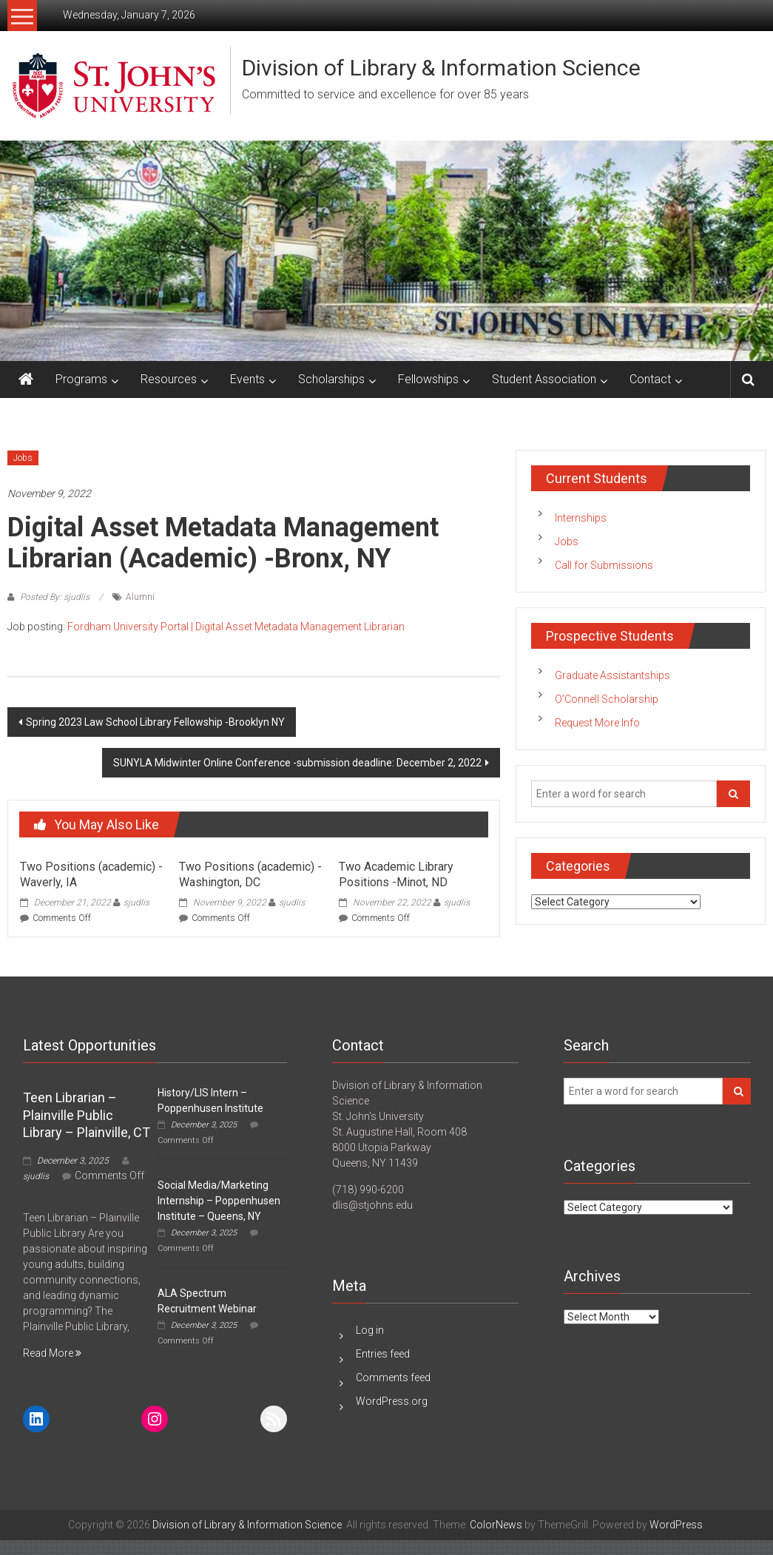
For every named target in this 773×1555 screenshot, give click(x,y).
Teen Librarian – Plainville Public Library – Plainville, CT (86, 1115)
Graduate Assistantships (612, 675)
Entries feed (383, 1354)
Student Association (544, 379)
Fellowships (428, 379)
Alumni (140, 597)
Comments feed (393, 1377)
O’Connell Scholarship (606, 699)
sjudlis (136, 902)
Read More (52, 1353)
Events (247, 379)
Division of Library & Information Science (441, 68)
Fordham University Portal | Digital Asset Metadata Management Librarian (236, 627)
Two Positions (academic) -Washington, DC (250, 874)
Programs (81, 379)
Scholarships (331, 379)
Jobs (23, 458)
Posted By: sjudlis (55, 597)
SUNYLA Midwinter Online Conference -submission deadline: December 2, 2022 (297, 763)
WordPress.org (392, 1401)
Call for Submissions (604, 565)
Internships (581, 518)
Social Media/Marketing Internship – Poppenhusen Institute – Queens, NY (219, 1200)
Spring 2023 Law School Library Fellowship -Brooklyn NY (155, 722)
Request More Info (597, 723)
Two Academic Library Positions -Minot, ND (396, 874)
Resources (169, 379)
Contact (650, 379)
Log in (370, 1330)
